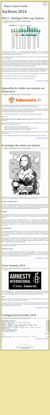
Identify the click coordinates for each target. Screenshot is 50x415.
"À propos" (17, 223)
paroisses (4, 292)
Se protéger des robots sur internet (21, 145)
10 (25, 348)
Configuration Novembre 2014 (19, 315)
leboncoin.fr (41, 105)
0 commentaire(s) (39, 80)
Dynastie (31, 239)
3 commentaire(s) (39, 138)
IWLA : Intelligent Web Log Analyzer (23, 18)
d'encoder (29, 219)
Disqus (40, 234)
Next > (27, 348)
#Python (12, 22)
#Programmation (6, 22)
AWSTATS (38, 51)
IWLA (18, 51)
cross (14, 291)
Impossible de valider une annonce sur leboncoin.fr (23, 90)
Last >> (30, 348)
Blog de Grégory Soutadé (15, 6)
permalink (46, 80)
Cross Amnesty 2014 (13, 265)
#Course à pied (6, 270)
